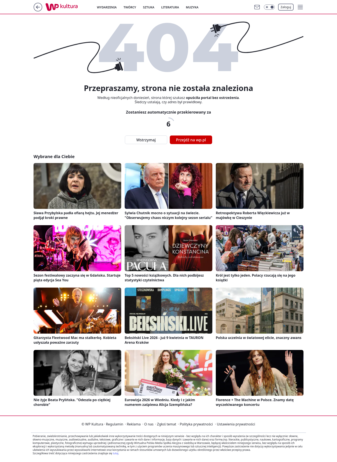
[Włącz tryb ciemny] (269, 7)
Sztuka (148, 7)
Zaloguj (286, 7)
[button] (300, 7)
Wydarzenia (107, 7)
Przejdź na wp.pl (191, 139)
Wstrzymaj (146, 139)
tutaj (115, 453)
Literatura (170, 7)
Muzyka (192, 7)
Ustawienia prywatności (235, 424)
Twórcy (130, 7)
